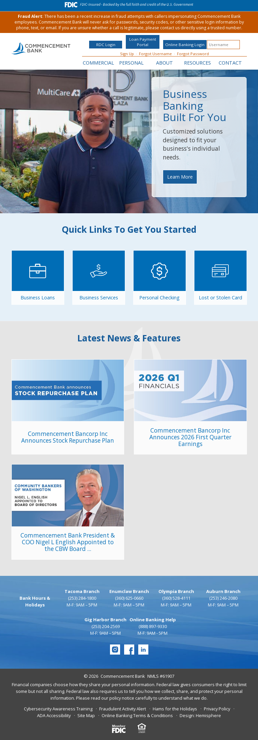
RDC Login (105, 44)
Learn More (180, 177)
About (164, 63)
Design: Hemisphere (200, 715)
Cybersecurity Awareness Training (58, 709)
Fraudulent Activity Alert (122, 709)
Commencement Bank (123, 676)
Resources (197, 63)
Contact (230, 63)
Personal (131, 63)
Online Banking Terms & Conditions (137, 715)
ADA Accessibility (54, 715)
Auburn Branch (223, 591)
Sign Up (127, 53)
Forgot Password (193, 53)
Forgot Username (155, 53)
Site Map (86, 715)
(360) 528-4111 (176, 598)
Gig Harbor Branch (105, 620)
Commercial (98, 63)
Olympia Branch (176, 591)
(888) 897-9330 (153, 626)
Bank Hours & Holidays (35, 601)
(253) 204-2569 (105, 626)
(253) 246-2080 (223, 598)
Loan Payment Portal (142, 42)
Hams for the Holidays (175, 709)
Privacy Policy (217, 709)
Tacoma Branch (82, 591)
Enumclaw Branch (129, 591)
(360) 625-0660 (129, 598)
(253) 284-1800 (82, 598)
